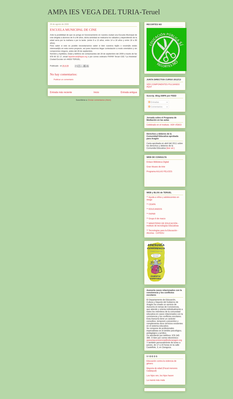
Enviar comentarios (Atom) (99, 100)
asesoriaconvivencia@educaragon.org (164, 340)
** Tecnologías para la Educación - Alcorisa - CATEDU (162, 231)
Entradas (153, 102)
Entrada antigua (129, 92)
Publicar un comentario (63, 79)
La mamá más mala (156, 380)
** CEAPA (151, 204)
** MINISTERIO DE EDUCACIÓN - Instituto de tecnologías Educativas (163, 224)
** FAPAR (151, 214)
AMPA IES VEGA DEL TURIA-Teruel (104, 12)
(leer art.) (170, 148)
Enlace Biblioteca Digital (158, 162)
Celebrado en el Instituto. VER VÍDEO (164, 125)
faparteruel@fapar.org (77, 56)
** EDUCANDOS (154, 209)
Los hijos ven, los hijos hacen (160, 375)
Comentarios (155, 107)
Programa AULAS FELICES (159, 171)
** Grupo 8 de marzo (156, 218)
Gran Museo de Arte (156, 166)
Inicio (96, 92)
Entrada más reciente (61, 92)
